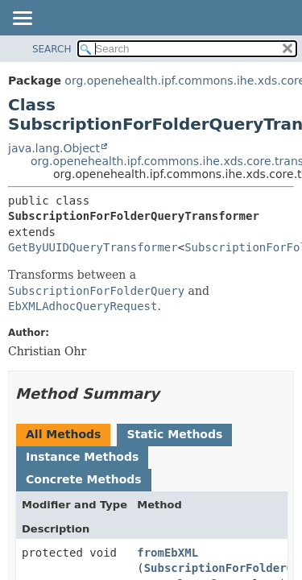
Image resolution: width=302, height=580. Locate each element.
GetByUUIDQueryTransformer (93, 247)
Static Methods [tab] (174, 434)
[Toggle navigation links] (21, 19)
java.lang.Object (54, 148)
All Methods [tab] (63, 434)
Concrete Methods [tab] (84, 479)
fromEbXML (167, 552)
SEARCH (52, 49)
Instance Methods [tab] (82, 456)
